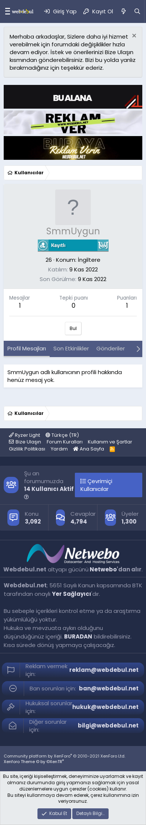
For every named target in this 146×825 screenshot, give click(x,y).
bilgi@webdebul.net (108, 725)
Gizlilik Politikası (27, 448)
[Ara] (137, 11)
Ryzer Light (24, 435)
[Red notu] (133, 36)
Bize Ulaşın (28, 441)
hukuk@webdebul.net (105, 707)
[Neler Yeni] (123, 11)
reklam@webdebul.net (104, 670)
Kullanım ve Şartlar (110, 441)
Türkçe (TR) (62, 435)
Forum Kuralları (65, 441)
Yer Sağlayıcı (71, 594)
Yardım (59, 448)
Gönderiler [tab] (110, 348)
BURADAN (78, 636)
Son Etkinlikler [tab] (71, 348)
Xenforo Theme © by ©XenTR (34, 762)
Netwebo (103, 569)
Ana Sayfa (88, 448)
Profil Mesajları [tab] (26, 348)
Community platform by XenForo (64, 756)
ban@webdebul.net (109, 688)
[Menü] (5, 11)
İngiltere (89, 260)
